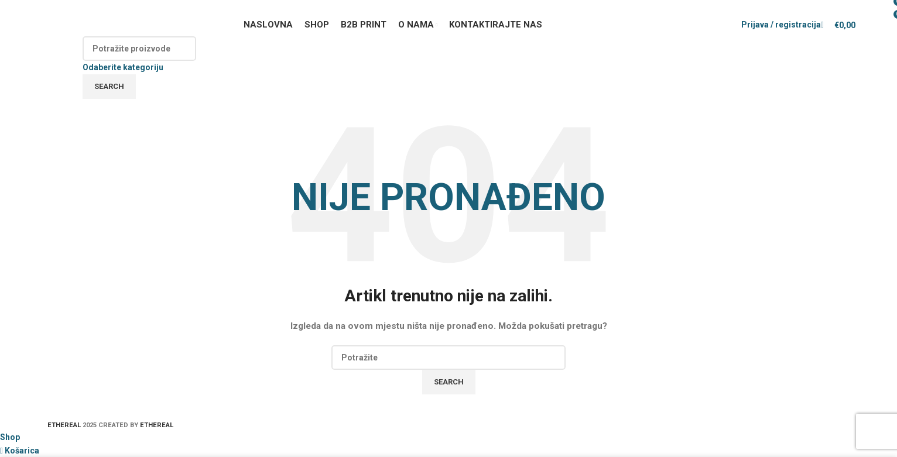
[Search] (139, 48)
